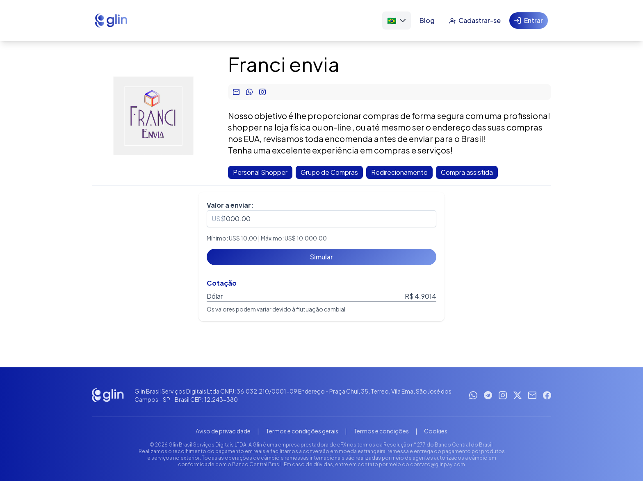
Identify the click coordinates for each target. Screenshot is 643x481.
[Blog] (427, 20)
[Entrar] (528, 20)
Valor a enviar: (230, 205)
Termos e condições (381, 431)
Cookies (435, 431)
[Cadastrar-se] (474, 20)
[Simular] (321, 257)
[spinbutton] (321, 218)
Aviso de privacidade (223, 431)
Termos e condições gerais (302, 431)
